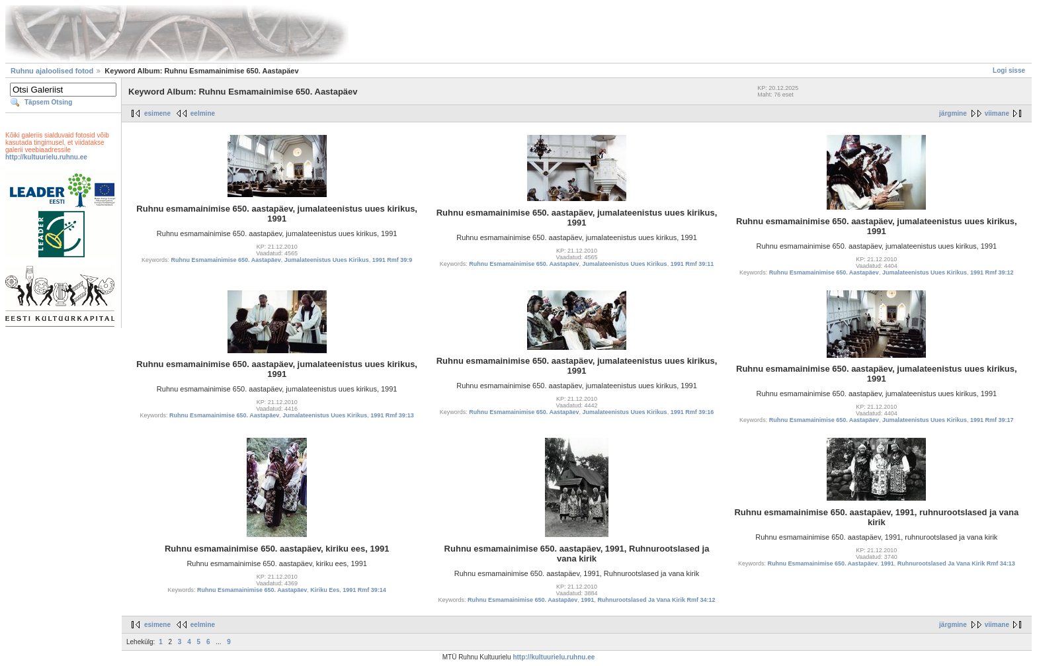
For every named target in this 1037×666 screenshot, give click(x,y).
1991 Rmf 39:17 (992, 420)
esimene (157, 113)
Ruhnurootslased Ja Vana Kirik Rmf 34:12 (656, 600)
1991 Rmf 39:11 (692, 264)
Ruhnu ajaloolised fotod (52, 71)
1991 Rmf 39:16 (692, 412)
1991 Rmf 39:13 (392, 415)
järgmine (953, 113)
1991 (587, 600)
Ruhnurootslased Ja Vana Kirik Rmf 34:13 (956, 563)
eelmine (202, 113)
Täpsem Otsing (48, 102)
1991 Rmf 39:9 (392, 260)
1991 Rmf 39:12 (992, 272)
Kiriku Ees (324, 590)
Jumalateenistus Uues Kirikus (326, 260)
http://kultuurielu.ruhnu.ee (46, 157)
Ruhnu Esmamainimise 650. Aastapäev (225, 260)
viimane (997, 113)
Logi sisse (1009, 70)
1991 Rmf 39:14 (364, 590)
